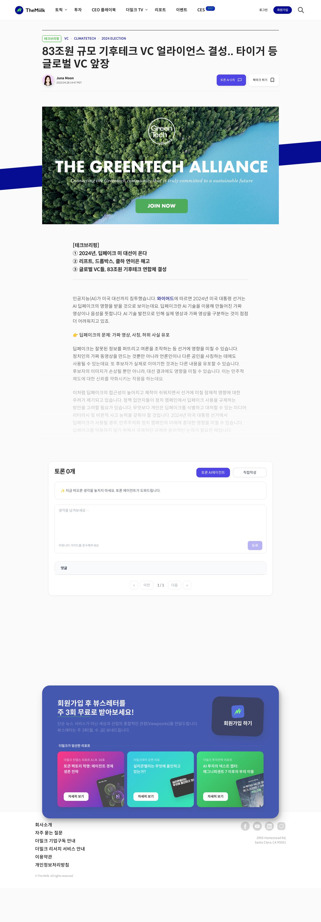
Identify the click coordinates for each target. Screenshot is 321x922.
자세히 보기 (76, 897)
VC (66, 38)
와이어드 (165, 298)
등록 (255, 545)
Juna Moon (65, 78)
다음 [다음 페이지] (174, 585)
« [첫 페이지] (134, 585)
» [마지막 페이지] (187, 585)
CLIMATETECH (85, 38)
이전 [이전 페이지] (146, 585)
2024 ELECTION (114, 38)
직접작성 (249, 472)
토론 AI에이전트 (213, 472)
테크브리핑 (51, 38)
